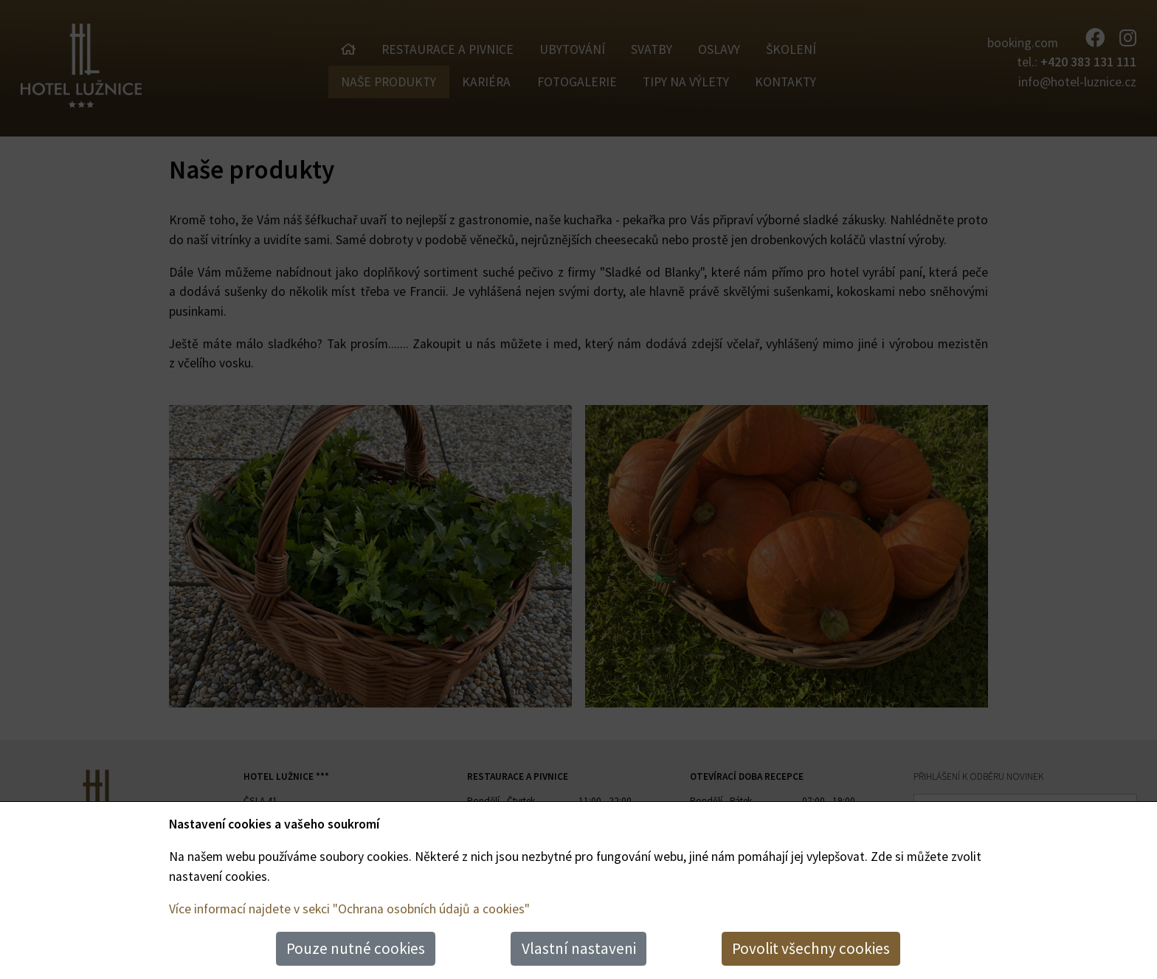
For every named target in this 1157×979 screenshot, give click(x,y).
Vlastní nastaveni (579, 948)
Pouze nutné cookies (355, 948)
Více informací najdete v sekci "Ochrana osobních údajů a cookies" (349, 909)
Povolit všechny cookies (811, 948)
